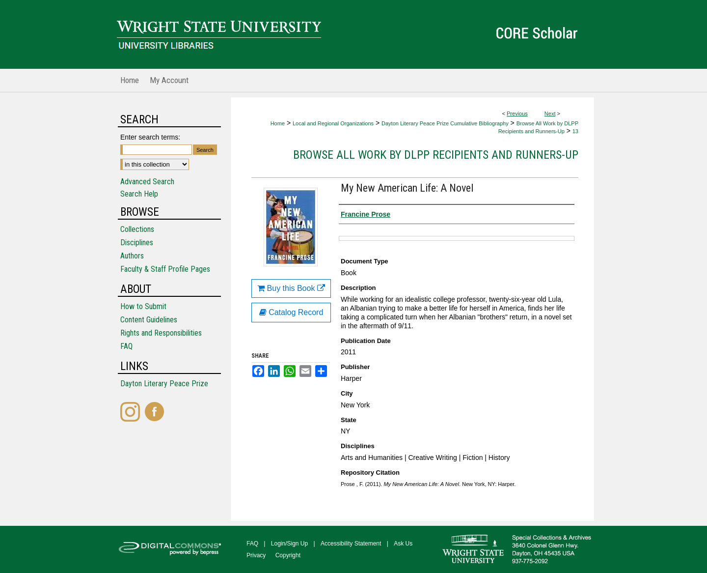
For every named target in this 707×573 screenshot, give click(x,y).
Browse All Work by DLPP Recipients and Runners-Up (435, 155)
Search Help (139, 194)
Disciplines (136, 242)
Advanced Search (147, 181)
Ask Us (403, 543)
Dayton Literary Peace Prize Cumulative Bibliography (445, 123)
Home (278, 123)
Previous (517, 113)
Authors (132, 255)
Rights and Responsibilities (161, 333)
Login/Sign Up (289, 543)
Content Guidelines (148, 319)
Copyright (287, 555)
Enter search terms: (150, 137)
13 (575, 131)
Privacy (256, 555)
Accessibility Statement (351, 543)
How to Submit (143, 306)
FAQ (126, 346)
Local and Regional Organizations (333, 123)
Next (550, 113)
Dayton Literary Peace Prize (164, 383)
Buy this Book (291, 288)
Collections (137, 229)
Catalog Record (291, 312)
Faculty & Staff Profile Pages (165, 269)
